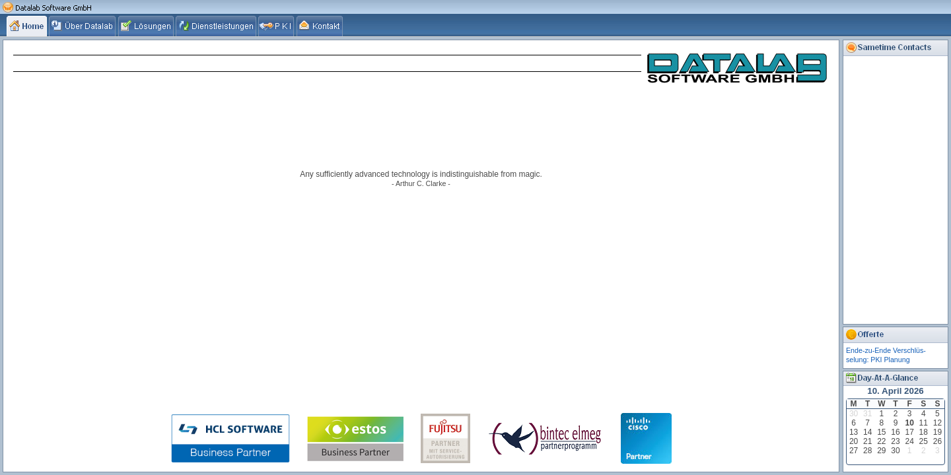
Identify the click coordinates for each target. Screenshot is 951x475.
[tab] (28, 25)
